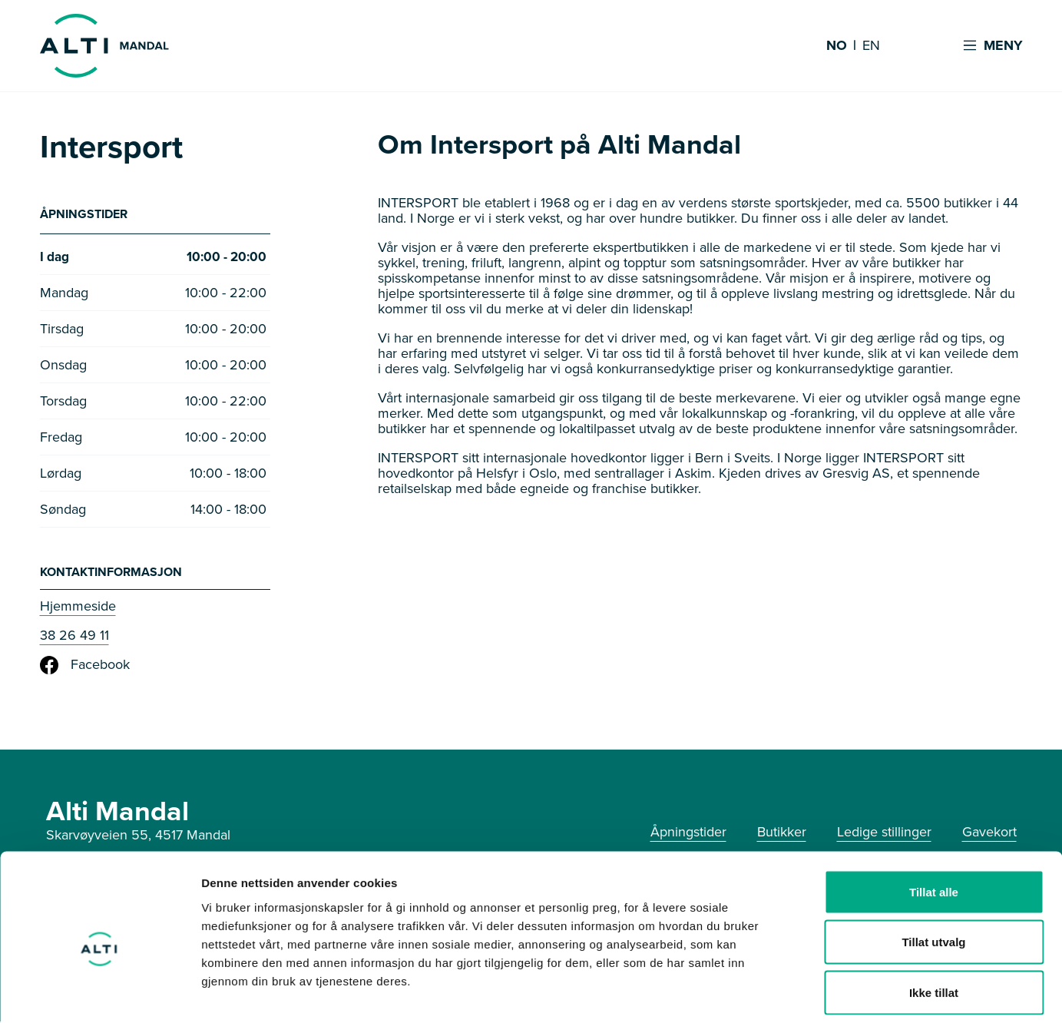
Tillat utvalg (933, 872)
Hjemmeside (78, 607)
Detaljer (817, 992)
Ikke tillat (933, 922)
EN (871, 46)
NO (836, 46)
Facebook (85, 666)
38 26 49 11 (74, 637)
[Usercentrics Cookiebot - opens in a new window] (99, 993)
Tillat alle (933, 821)
